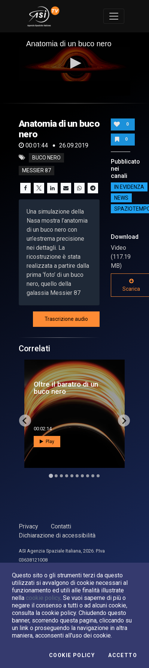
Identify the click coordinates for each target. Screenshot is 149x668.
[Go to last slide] (25, 420)
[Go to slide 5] (71, 475)
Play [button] (47, 441)
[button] (74, 63)
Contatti (61, 526)
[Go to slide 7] (82, 475)
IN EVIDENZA (129, 187)
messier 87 (36, 170)
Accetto (122, 655)
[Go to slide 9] (92, 475)
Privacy (28, 526)
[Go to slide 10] (98, 475)
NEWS (121, 198)
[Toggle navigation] (113, 16)
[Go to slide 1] (51, 476)
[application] (75, 64)
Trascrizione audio (66, 319)
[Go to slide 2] (56, 475)
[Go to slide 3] (61, 475)
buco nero (46, 158)
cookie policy (43, 597)
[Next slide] (124, 420)
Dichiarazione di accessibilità (57, 535)
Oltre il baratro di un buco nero (66, 388)
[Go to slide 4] (66, 475)
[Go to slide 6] (77, 475)
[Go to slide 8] (87, 475)
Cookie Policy (72, 655)
